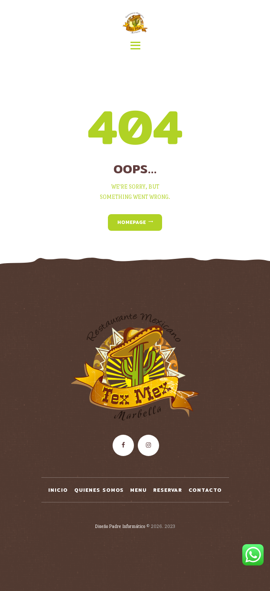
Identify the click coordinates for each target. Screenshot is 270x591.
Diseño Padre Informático (120, 526)
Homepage (131, 222)
